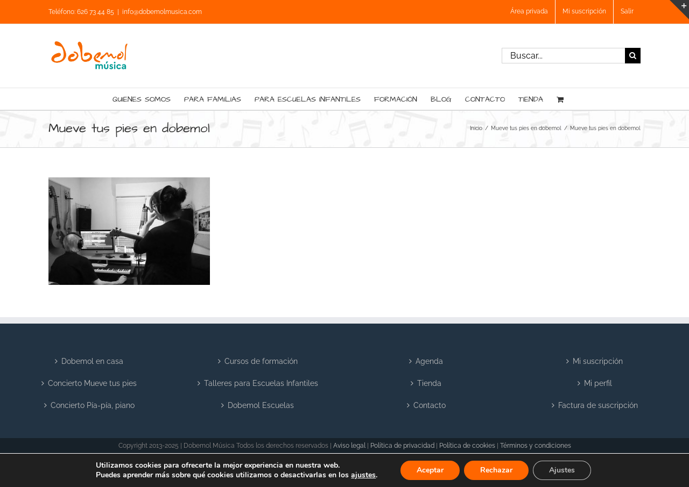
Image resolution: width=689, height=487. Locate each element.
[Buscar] (633, 55)
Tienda (429, 383)
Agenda (429, 361)
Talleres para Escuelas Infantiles (261, 383)
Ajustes (562, 470)
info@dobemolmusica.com (162, 12)
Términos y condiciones (535, 445)
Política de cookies (467, 445)
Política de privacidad (402, 445)
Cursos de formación (261, 361)
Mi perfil (598, 383)
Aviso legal (349, 445)
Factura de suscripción (598, 405)
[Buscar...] (563, 55)
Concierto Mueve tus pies (92, 383)
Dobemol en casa (92, 361)
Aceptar (430, 470)
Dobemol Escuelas (261, 405)
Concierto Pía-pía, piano (93, 405)
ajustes (363, 475)
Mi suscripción (598, 361)
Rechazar (496, 470)
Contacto (429, 405)
